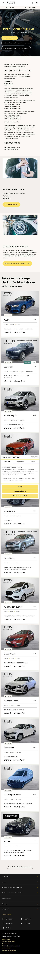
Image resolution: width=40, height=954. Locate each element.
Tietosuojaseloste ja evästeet (11, 946)
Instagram (9, 923)
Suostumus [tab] (7, 461)
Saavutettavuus (6, 948)
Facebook (27, 919)
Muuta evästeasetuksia (9, 950)
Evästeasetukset (20, 491)
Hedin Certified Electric (11, 149)
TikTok (8, 928)
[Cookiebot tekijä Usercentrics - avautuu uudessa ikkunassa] (31, 457)
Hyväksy (20, 486)
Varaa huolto (30, 7)
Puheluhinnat (6, 944)
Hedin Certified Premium (12, 147)
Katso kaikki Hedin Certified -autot (20, 867)
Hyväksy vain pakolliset (20, 495)
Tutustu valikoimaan (10, 38)
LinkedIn (9, 919)
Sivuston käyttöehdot (8, 941)
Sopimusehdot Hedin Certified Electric (16, 48)
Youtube (27, 923)
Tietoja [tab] (33, 461)
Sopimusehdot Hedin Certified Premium (16, 43)
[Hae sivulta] (37, 3)
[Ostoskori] (32, 3)
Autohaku (10, 7)
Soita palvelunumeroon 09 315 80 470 (17, 263)
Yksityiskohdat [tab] (20, 461)
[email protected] (25, 254)
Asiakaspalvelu (6, 898)
